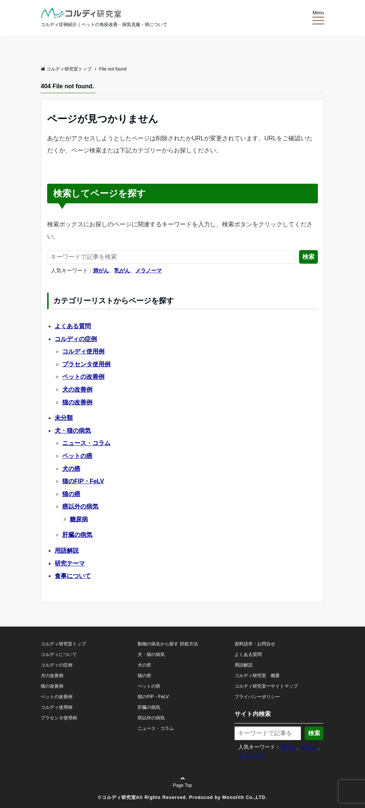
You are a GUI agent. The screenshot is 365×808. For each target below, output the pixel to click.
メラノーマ (148, 270)
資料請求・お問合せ (255, 644)
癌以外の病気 (80, 506)
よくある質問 (73, 326)
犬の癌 (71, 468)
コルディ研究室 (119, 797)
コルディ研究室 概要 (257, 675)
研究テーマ (70, 563)
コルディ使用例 (83, 351)
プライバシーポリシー (257, 696)
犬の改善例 (77, 389)
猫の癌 (71, 494)
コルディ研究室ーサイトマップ (266, 686)
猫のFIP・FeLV (83, 481)
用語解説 (67, 550)
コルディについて (59, 654)
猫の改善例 (77, 402)
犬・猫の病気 (73, 430)
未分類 (64, 418)
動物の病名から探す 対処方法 (168, 644)
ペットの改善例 (83, 376)
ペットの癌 (77, 456)
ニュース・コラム (86, 443)
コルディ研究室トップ (63, 644)
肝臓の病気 (77, 534)
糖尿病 (79, 519)
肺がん (101, 270)
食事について (73, 576)
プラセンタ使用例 (86, 364)
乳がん (122, 270)
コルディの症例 (76, 339)
